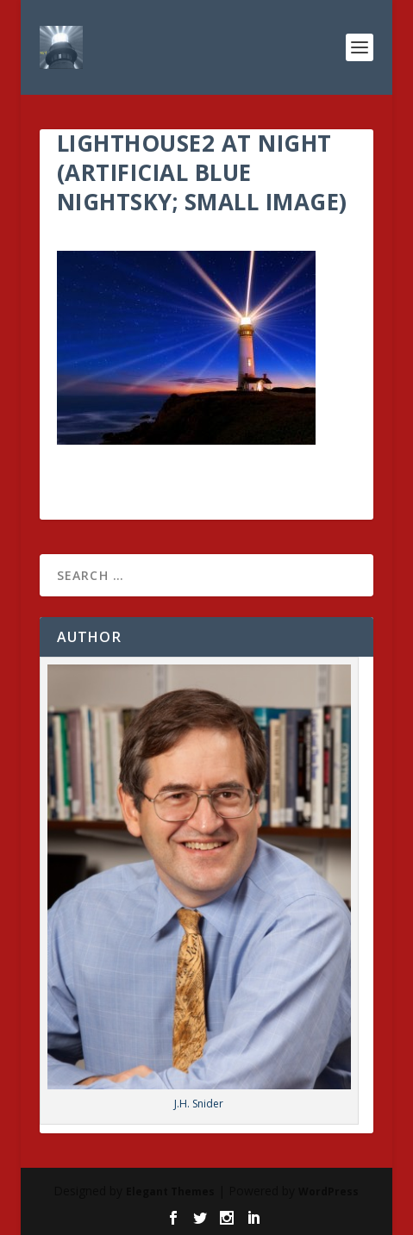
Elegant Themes (170, 1191)
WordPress (328, 1191)
